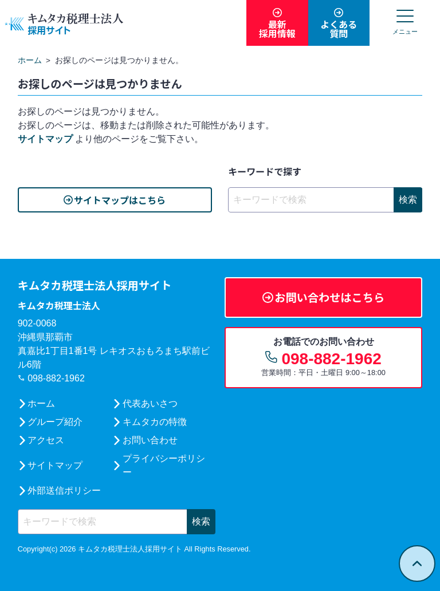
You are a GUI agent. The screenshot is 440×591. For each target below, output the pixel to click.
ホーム (41, 403)
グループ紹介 (55, 422)
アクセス (46, 440)
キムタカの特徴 (155, 422)
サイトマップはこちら (120, 200)
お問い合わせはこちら (329, 297)
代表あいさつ (150, 403)
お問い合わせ (150, 440)
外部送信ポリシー (64, 490)
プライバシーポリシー (164, 465)
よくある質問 (338, 28)
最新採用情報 (277, 28)
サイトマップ (45, 139)
